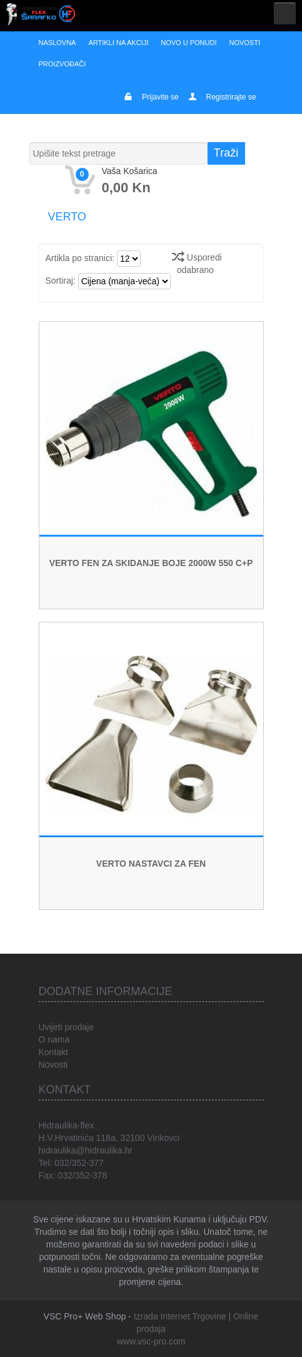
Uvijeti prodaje (66, 1027)
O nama (54, 1040)
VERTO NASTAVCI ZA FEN (151, 864)
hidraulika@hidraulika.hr (86, 1150)
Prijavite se (160, 97)
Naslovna (57, 42)
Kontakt (53, 1052)
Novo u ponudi (188, 42)
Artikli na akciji (118, 42)
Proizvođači (62, 64)
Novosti (244, 42)
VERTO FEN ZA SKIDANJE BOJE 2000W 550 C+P (151, 563)
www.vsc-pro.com (151, 1341)
